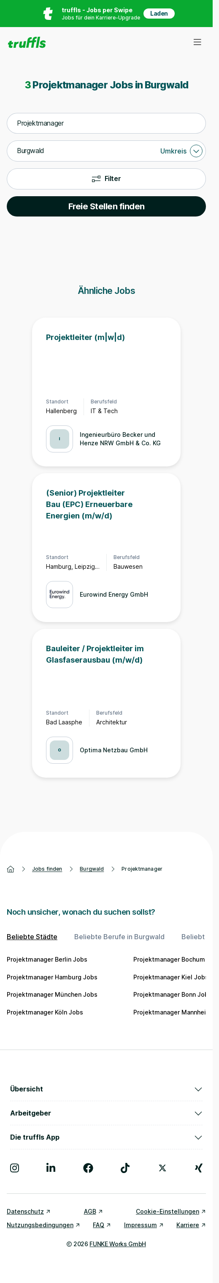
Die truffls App (106, 1137)
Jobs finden (47, 869)
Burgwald (92, 869)
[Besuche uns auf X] (162, 1168)
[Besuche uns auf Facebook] (88, 1168)
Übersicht (106, 1089)
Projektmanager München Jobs (52, 994)
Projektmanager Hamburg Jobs (52, 977)
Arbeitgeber (106, 1113)
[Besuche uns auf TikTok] (125, 1168)
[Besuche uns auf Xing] (199, 1168)
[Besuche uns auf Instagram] (14, 1168)
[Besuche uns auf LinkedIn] (50, 1168)
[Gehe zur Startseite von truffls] (27, 42)
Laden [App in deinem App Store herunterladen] (159, 13)
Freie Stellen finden (106, 206)
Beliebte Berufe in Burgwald (119, 936)
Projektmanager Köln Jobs (45, 1012)
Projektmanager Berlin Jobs (47, 959)
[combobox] (106, 123)
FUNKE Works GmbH (117, 1243)
